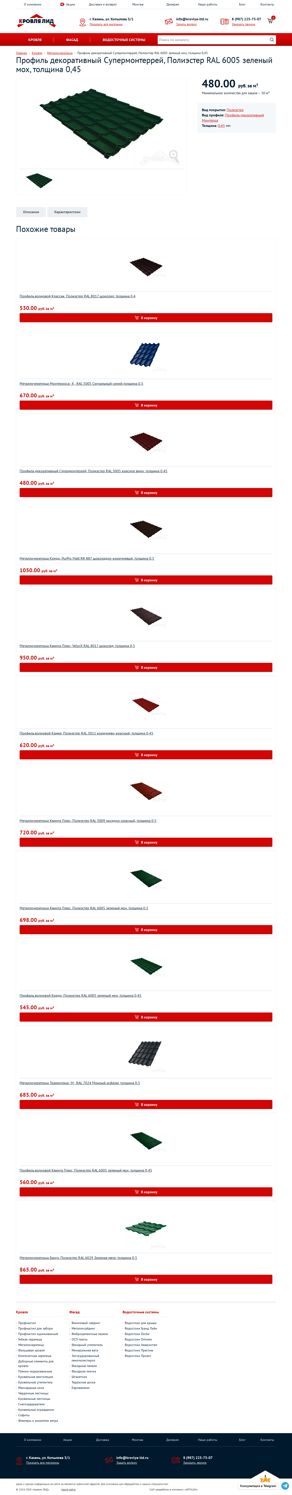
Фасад (72, 39)
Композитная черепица (34, 1356)
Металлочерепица (31, 1345)
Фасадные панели (84, 1366)
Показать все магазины (106, 24)
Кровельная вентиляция (35, 1377)
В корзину (149, 317)
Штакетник (79, 1377)
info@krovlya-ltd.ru (192, 19)
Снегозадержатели (31, 1404)
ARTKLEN (191, 1489)
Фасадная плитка (84, 1371)
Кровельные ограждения (36, 1410)
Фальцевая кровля (31, 1350)
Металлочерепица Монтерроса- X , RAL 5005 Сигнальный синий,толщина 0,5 (81, 383)
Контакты (267, 4)
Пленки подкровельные (35, 1371)
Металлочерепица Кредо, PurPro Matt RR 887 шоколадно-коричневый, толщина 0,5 (87, 558)
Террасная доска (83, 1382)
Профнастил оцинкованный (38, 1334)
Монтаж (137, 4)
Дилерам (173, 4)
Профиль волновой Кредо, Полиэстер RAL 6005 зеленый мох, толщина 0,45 (80, 995)
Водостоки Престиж (139, 1350)
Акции (70, 4)
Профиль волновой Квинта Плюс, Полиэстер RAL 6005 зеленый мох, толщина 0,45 (86, 1170)
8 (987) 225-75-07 (246, 19)
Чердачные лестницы (33, 1393)
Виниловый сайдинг (86, 1323)
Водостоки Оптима (138, 1339)
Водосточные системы (124, 39)
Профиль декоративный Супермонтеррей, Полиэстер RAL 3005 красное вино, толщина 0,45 (93, 471)
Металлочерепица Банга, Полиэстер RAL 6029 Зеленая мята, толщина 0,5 (78, 1257)
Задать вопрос (186, 24)
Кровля (35, 39)
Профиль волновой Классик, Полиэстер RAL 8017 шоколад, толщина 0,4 (78, 296)
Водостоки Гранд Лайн (141, 1328)
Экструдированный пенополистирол (85, 1358)
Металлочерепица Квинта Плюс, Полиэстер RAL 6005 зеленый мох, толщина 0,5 (84, 908)
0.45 (221, 125)
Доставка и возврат (103, 4)
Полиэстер (235, 110)
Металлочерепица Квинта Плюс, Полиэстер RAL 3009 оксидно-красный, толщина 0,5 (88, 820)
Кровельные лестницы (34, 1399)
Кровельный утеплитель (35, 1382)
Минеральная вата (85, 1350)
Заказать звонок (243, 24)
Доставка (102, 1440)
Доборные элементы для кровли (36, 1363)
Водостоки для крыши (140, 1323)
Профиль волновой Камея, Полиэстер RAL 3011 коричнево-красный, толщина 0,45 (86, 733)
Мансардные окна (31, 1388)
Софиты (23, 1415)
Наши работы (207, 4)
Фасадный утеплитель (87, 1345)
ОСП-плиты (79, 1339)
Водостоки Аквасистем (141, 1345)
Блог (242, 4)
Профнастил (27, 1323)
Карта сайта (68, 1489)
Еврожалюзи (80, 1388)
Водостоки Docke (137, 1334)
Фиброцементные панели (90, 1334)
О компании (32, 4)
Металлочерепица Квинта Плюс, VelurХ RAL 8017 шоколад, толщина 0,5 (77, 645)
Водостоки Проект (138, 1356)
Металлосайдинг (83, 1328)
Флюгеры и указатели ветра (38, 1421)
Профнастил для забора (35, 1328)
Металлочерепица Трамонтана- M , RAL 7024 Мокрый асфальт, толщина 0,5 (80, 1083)
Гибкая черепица (30, 1339)
